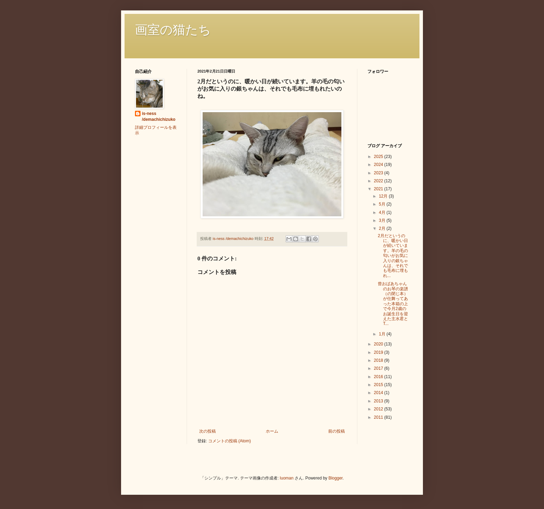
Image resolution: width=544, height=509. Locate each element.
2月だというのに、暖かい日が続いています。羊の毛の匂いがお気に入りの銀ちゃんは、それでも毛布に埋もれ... (393, 255)
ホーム (272, 431)
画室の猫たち (173, 30)
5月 (382, 204)
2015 (379, 384)
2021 (379, 188)
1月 (382, 334)
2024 (379, 164)
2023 (379, 172)
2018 (379, 360)
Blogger (336, 478)
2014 (379, 392)
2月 (382, 228)
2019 (379, 352)
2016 (379, 376)
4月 (382, 212)
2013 (379, 401)
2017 (379, 368)
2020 (379, 344)
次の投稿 (207, 431)
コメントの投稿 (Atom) (229, 441)
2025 (379, 156)
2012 (379, 409)
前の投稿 (336, 431)
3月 (382, 220)
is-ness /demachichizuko (159, 116)
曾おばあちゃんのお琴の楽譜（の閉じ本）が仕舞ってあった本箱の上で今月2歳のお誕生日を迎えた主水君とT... (393, 303)
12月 (384, 196)
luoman (287, 478)
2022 (379, 180)
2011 (379, 417)
